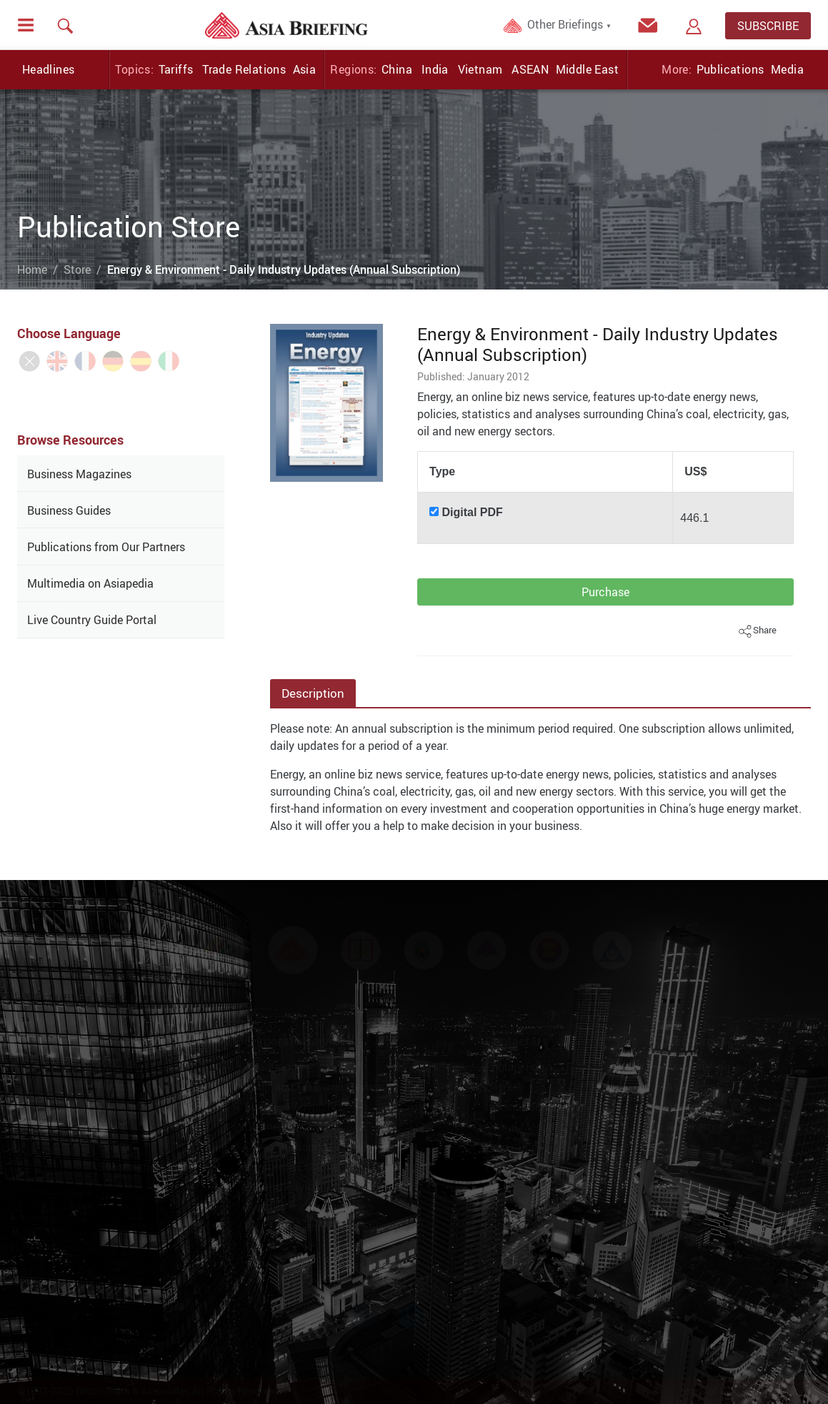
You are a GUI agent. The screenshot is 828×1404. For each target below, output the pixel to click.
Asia (304, 69)
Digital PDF (472, 512)
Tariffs (176, 69)
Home (32, 269)
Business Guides (69, 510)
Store (77, 269)
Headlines (48, 69)
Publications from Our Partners (106, 547)
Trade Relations (244, 69)
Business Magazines (79, 474)
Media (787, 69)
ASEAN (530, 69)
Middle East (587, 69)
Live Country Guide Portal (91, 620)
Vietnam (480, 69)
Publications (730, 69)
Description (312, 693)
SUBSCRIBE (768, 26)
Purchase (605, 592)
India (435, 69)
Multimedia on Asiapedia (90, 583)
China (396, 69)
